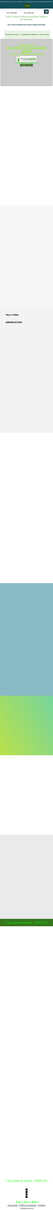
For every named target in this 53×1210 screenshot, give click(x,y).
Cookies (41, 1205)
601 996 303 (29, 13)
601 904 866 (12, 13)
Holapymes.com (26, 1208)
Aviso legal (13, 1205)
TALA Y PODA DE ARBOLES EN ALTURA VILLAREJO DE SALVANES (26, 25)
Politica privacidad (27, 1205)
